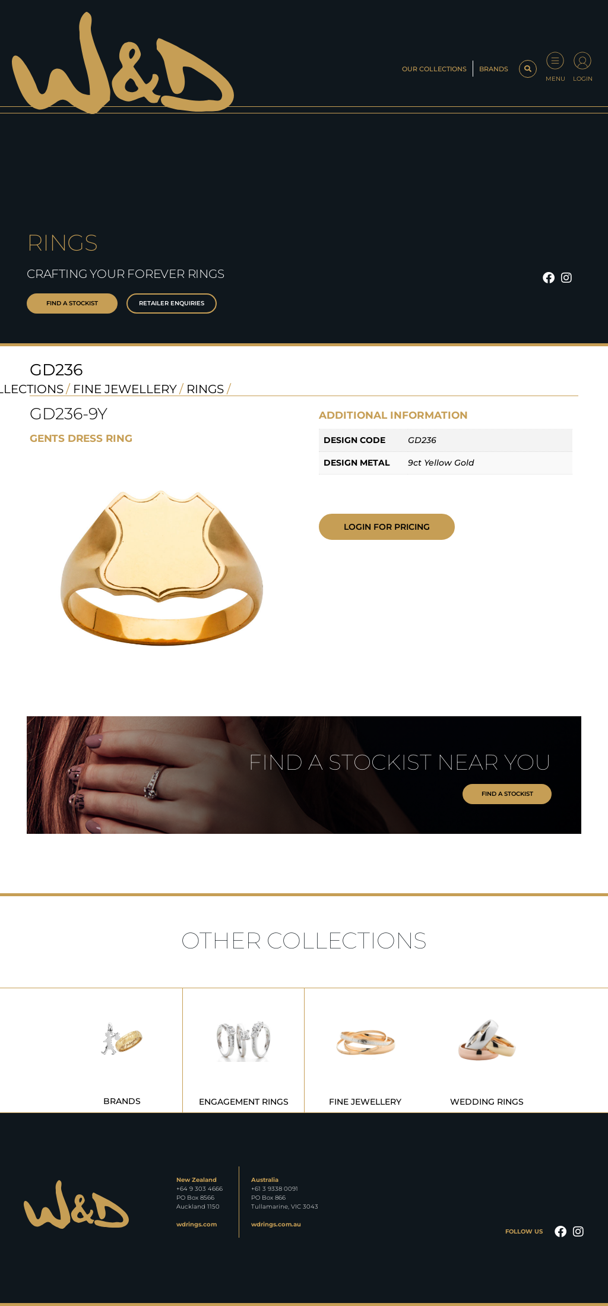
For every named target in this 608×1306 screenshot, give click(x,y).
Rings (205, 389)
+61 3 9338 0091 (274, 1189)
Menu (555, 79)
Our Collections (434, 69)
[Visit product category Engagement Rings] (243, 1050)
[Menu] (555, 60)
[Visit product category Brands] (121, 1050)
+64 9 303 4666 (199, 1189)
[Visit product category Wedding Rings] (486, 1050)
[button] (528, 69)
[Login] (582, 60)
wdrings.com (196, 1224)
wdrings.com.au (276, 1224)
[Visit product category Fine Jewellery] (365, 1050)
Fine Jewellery (125, 389)
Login (583, 79)
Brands (493, 69)
